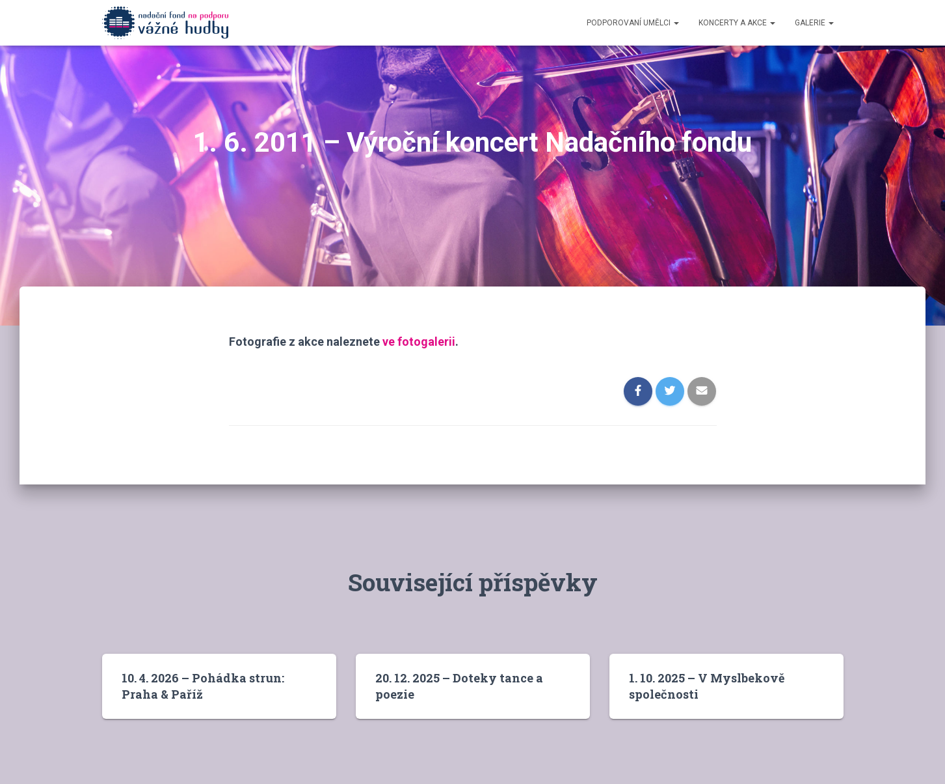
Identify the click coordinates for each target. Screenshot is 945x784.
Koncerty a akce (737, 22)
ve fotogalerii (418, 341)
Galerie (814, 22)
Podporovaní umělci (633, 22)
